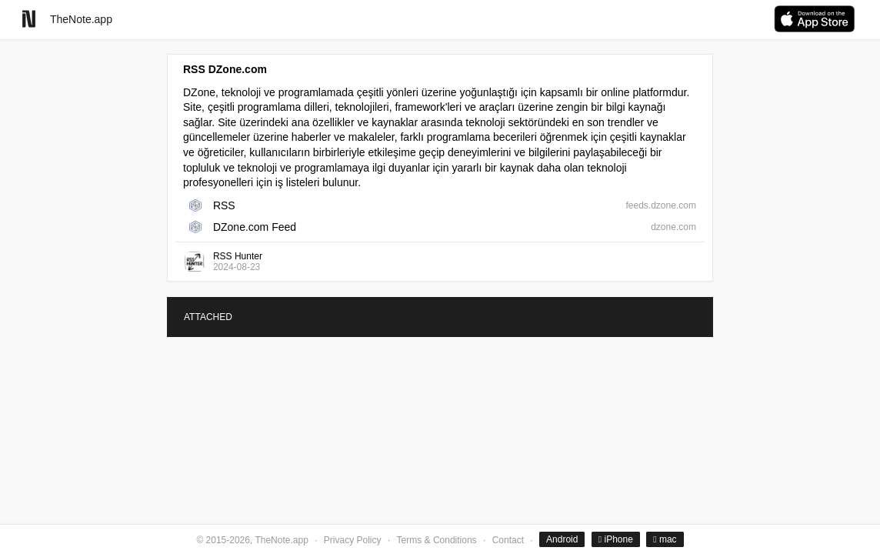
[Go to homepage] (28, 18)
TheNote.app (81, 19)
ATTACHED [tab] (208, 317)
